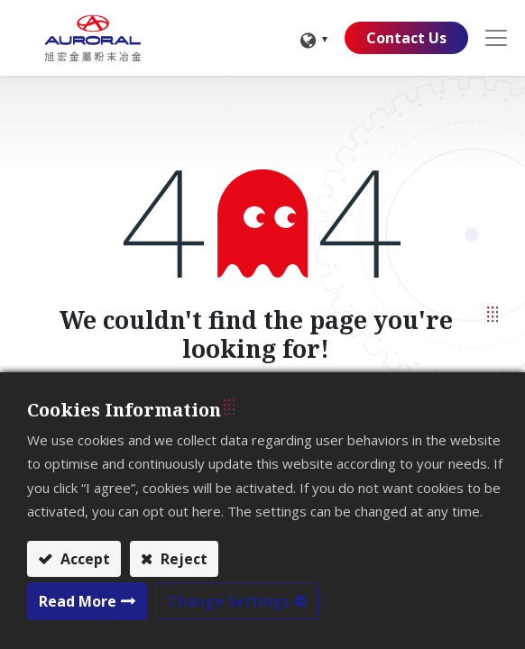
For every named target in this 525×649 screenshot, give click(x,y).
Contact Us (406, 38)
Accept (83, 559)
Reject (182, 559)
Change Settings (229, 601)
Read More (77, 601)
